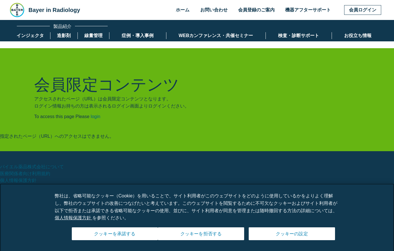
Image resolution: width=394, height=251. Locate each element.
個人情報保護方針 (18, 180)
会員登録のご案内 (256, 9)
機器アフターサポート (308, 9)
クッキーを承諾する (114, 235)
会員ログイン (362, 9)
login (95, 116)
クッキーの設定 (292, 235)
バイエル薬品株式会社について (32, 166)
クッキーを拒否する (201, 235)
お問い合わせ (214, 9)
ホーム (182, 9)
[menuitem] (30, 35)
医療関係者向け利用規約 (25, 173)
